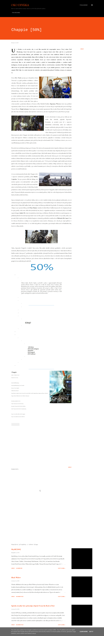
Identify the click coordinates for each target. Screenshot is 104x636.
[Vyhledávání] (83, 5)
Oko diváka (20, 5)
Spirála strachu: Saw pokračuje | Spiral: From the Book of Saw (33, 606)
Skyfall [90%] (16, 549)
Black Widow (16, 577)
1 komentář (19, 568)
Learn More (84, 631)
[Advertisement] (38, 523)
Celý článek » (61, 568)
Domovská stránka (16, 12)
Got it (91, 631)
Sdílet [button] (82, 49)
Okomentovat (19, 596)
